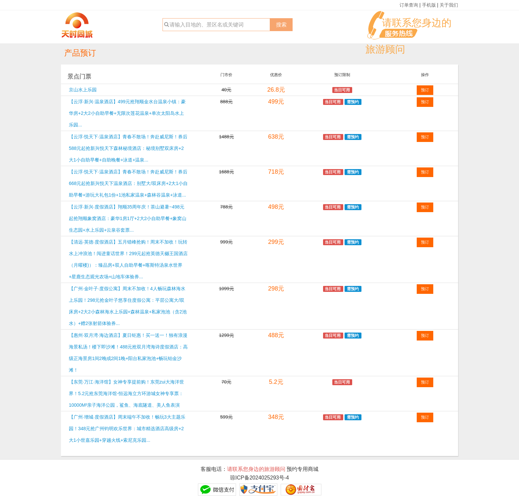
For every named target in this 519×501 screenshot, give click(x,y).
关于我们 (449, 5)
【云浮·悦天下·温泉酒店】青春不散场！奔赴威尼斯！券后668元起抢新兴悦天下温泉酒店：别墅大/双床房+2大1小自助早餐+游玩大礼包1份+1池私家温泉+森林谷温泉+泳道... (128, 183)
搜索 (281, 24)
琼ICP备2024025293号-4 (259, 477)
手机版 (429, 5)
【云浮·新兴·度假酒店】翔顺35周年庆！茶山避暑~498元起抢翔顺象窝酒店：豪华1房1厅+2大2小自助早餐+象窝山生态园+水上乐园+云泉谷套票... (128, 218)
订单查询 (409, 5)
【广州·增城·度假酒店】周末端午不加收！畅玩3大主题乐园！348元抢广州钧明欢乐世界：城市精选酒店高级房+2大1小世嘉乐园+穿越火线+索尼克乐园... (127, 428)
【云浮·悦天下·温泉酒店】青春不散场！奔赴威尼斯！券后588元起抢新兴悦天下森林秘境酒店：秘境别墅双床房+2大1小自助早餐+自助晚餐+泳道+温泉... (128, 148)
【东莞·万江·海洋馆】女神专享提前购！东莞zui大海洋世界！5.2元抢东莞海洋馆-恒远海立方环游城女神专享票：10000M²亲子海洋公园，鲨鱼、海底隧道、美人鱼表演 (126, 393)
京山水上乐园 (83, 89)
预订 (425, 90)
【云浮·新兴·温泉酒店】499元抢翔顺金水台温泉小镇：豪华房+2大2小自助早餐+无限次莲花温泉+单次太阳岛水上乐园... (127, 113)
